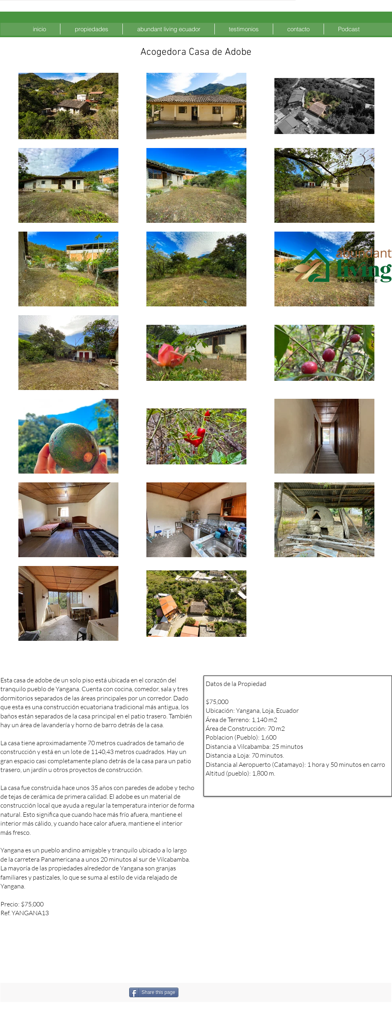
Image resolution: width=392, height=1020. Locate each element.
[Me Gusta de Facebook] (220, 992)
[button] (91, 29)
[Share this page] (153, 992)
